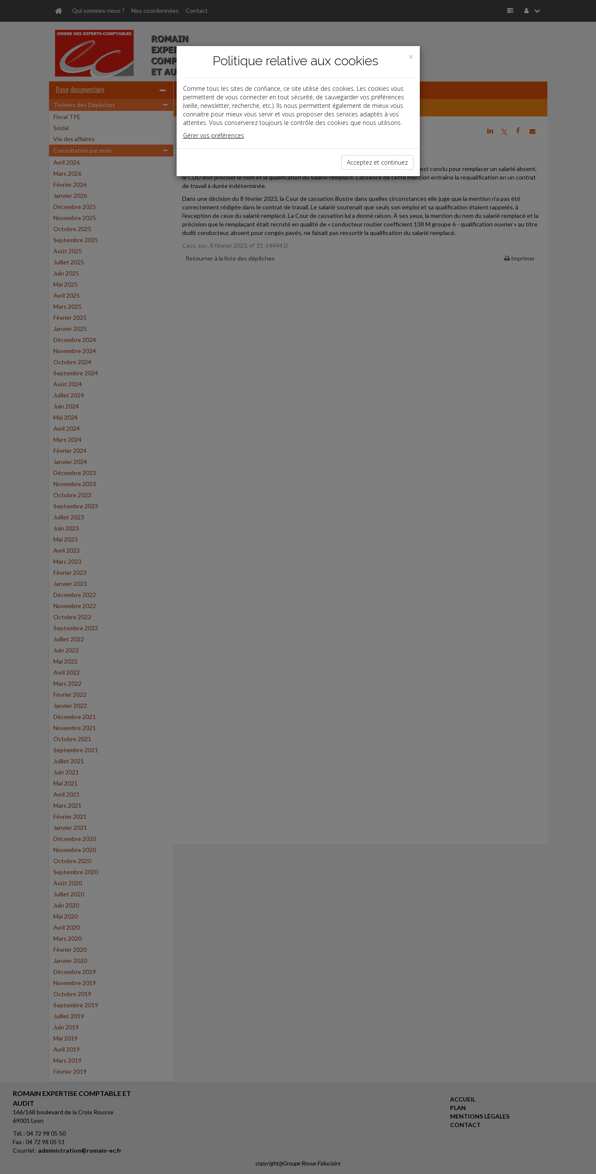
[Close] (410, 56)
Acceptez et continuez (377, 162)
